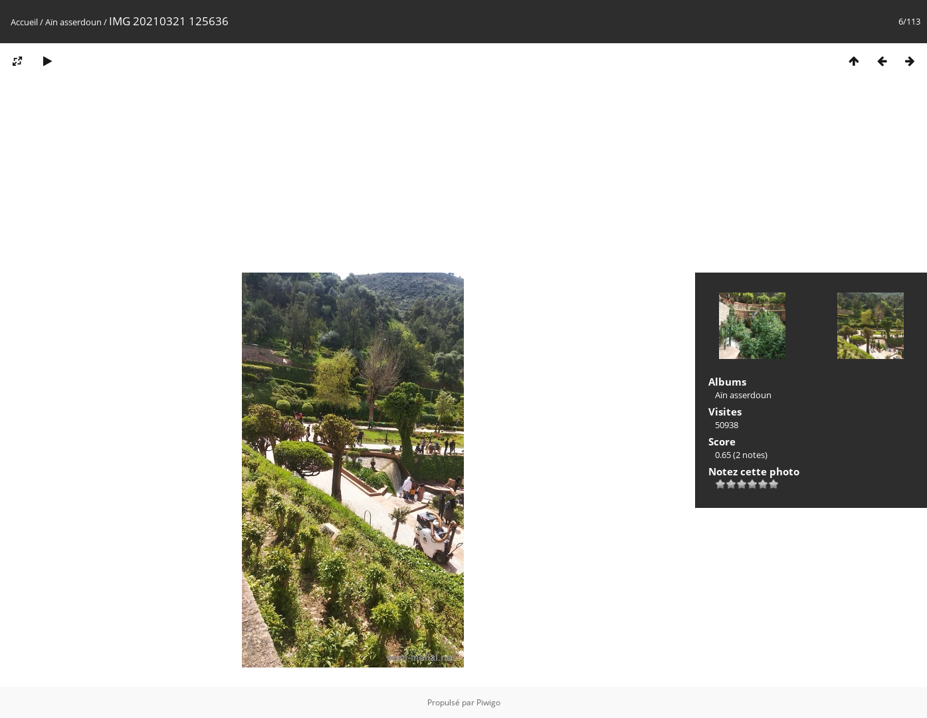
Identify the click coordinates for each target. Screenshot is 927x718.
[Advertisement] (464, 178)
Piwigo (488, 702)
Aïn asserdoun (73, 22)
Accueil (24, 22)
